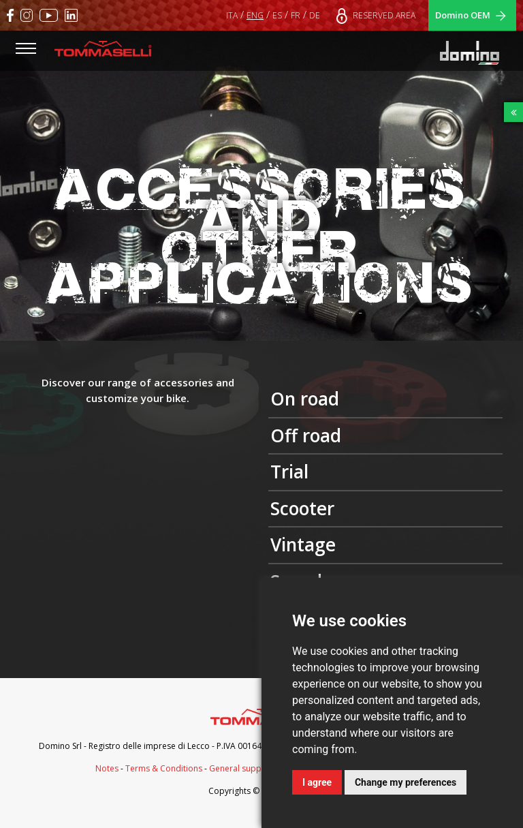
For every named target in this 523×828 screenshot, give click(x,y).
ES (277, 15)
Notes (106, 768)
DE (314, 15)
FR (295, 15)
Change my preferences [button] (405, 782)
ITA (232, 15)
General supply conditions (261, 768)
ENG (255, 15)
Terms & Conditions (163, 768)
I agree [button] (317, 782)
